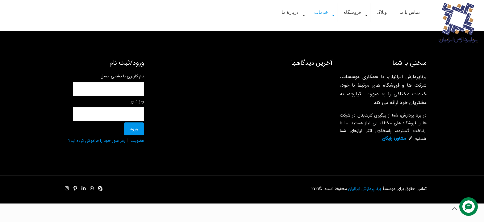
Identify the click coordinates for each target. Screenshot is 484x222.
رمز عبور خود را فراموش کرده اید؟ (96, 140)
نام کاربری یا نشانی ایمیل (122, 76)
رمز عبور (137, 101)
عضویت (137, 140)
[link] (291, 28)
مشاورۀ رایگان (394, 138)
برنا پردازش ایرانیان (364, 188)
